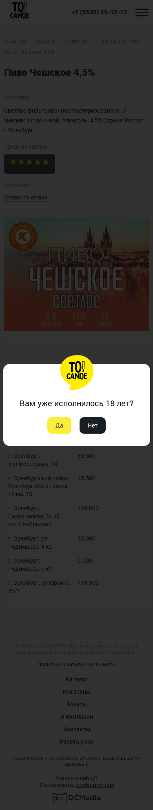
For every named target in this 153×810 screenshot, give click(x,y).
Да (59, 425)
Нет (93, 425)
